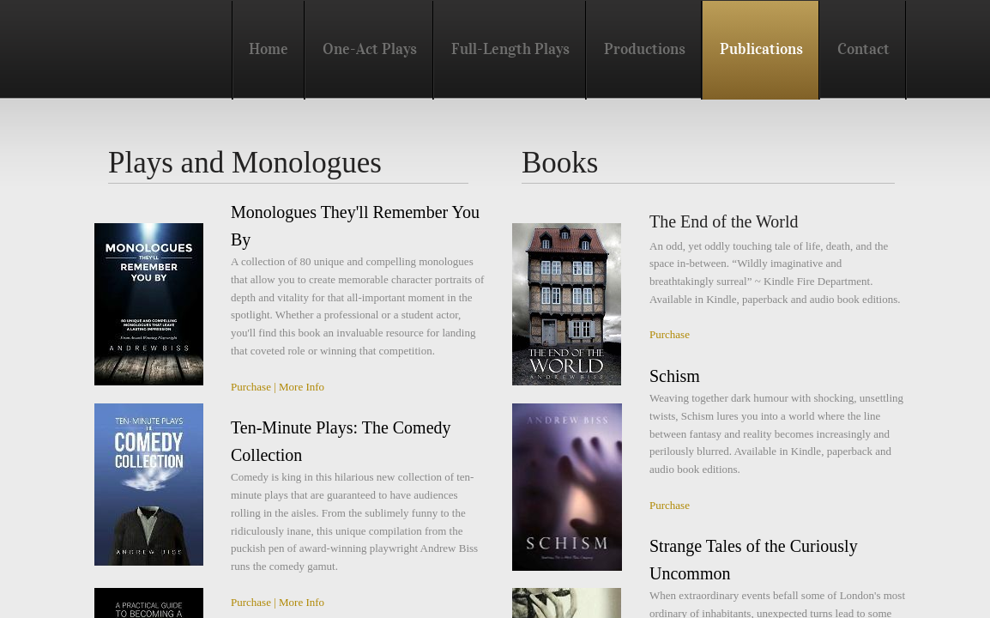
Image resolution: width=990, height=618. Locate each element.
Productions (644, 48)
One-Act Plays (370, 48)
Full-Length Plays (510, 48)
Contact (863, 48)
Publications (761, 48)
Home (268, 48)
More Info (301, 386)
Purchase (251, 386)
